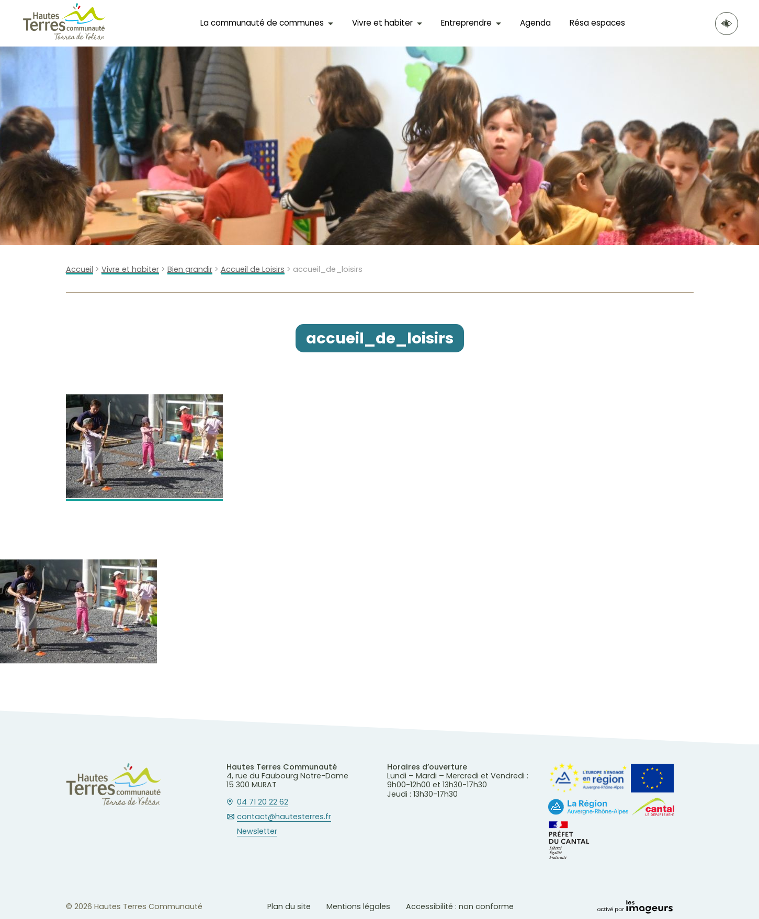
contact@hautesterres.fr (284, 817)
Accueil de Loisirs (253, 269)
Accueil (79, 269)
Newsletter (257, 831)
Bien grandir (189, 269)
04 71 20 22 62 (262, 802)
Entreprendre (466, 22)
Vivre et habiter (382, 22)
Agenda (535, 22)
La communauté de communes (262, 22)
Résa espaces (597, 22)
